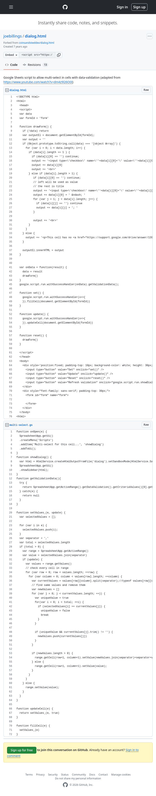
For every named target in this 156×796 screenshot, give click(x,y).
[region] (78, 257)
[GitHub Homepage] (65, 784)
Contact (103, 774)
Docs (92, 774)
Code (11, 65)
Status (65, 774)
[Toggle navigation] (11, 7)
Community (79, 774)
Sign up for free (22, 750)
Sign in (122, 7)
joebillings (12, 36)
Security (53, 774)
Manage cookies (121, 774)
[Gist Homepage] (65, 7)
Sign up (139, 7)
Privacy (40, 774)
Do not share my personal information (78, 778)
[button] (58, 55)
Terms (29, 774)
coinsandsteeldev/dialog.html (36, 43)
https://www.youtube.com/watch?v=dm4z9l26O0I (37, 82)
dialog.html (35, 36)
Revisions (36, 65)
